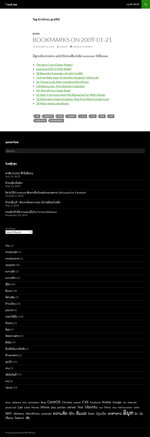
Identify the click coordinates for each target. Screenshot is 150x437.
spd (111, 116)
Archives (10, 228)
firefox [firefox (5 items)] (106, 402)
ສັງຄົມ (8, 342)
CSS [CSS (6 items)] (85, 402)
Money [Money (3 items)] (35, 407)
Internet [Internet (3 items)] (132, 402)
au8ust (63, 46)
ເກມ (7, 368)
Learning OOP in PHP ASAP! (54, 69)
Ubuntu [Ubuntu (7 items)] (91, 407)
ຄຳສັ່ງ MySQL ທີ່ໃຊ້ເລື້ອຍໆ (19, 173)
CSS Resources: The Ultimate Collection (60, 86)
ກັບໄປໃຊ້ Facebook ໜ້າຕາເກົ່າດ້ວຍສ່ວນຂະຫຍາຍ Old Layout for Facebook (45, 192)
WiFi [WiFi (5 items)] (8, 413)
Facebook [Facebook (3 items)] (95, 402)
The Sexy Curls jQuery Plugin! (54, 64)
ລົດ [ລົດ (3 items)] (136, 413)
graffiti (48, 116)
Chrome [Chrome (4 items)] (67, 402)
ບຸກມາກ (36, 33)
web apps (41, 120)
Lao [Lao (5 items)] (20, 407)
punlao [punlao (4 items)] (61, 407)
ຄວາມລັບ (10, 271)
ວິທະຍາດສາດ (12, 335)
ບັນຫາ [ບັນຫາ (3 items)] (91, 413)
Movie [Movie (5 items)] (45, 407)
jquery (71, 116)
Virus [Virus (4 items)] (107, 407)
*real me (11, 4)
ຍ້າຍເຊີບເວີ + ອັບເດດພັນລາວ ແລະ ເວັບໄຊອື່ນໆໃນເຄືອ (32, 202)
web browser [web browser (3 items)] (125, 407)
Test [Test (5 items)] (80, 407)
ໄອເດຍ (9, 387)
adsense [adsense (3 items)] (16, 402)
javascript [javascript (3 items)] (10, 407)
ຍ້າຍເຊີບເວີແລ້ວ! (14, 182)
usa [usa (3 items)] (101, 407)
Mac (7, 245)
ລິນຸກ (7, 329)
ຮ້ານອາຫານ (11, 355)
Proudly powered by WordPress (20, 432)
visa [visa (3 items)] (114, 407)
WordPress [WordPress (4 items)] (33, 413)
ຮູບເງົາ (8, 361)
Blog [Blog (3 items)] (43, 402)
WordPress (57, 120)
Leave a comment (83, 46)
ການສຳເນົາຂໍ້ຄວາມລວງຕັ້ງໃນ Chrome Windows (31, 211)
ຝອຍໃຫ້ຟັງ (11, 316)
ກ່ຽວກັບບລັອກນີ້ (133, 4)
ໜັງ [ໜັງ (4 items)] (28, 417)
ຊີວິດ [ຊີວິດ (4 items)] (72, 413)
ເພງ (7, 381)
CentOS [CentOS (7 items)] (53, 402)
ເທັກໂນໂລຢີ (11, 374)
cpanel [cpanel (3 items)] (77, 402)
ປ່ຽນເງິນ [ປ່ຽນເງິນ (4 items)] (101, 413)
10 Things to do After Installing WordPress (62, 81)
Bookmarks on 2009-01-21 (72, 39)
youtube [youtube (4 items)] (46, 413)
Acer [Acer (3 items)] (8, 402)
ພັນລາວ (9, 322)
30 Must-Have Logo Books (52, 103)
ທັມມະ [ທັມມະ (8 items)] (81, 413)
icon (60, 116)
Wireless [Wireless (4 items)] (19, 413)
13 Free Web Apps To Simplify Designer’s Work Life (67, 77)
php (102, 116)
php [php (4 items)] (53, 407)
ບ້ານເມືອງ (10, 303)
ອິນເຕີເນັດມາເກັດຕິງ (15, 348)
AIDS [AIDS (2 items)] (24, 402)
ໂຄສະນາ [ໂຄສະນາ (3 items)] (19, 418)
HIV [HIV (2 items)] (124, 402)
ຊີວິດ (7, 284)
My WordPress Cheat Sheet (53, 90)
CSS (37, 116)
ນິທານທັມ (10, 297)
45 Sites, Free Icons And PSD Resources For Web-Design (70, 94)
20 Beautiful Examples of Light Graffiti (59, 73)
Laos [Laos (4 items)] (27, 407)
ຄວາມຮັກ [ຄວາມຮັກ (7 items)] (60, 413)
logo (83, 116)
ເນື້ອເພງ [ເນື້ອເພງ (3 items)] (9, 418)
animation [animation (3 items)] (33, 402)
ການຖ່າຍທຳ (11, 252)
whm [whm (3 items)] (136, 407)
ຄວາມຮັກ (10, 277)
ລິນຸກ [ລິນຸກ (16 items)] (128, 412)
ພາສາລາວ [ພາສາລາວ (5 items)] (115, 413)
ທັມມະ (8, 290)
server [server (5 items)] (71, 407)
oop (93, 116)
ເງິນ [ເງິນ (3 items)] (141, 413)
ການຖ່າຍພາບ (12, 258)
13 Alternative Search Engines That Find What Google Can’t (72, 99)
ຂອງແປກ (10, 264)
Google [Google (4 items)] (117, 402)
